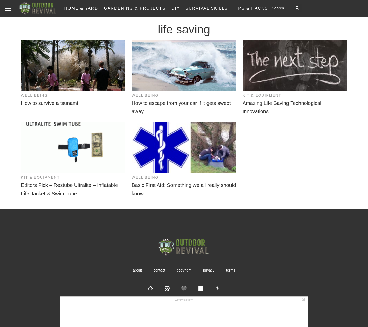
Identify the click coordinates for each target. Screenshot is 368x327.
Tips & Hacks (251, 8)
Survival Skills (207, 8)
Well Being (34, 95)
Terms (230, 270)
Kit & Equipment (262, 95)
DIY (175, 8)
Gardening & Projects (135, 8)
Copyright (184, 270)
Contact (159, 270)
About (137, 270)
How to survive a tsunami (49, 103)
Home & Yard (81, 8)
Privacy (208, 270)
